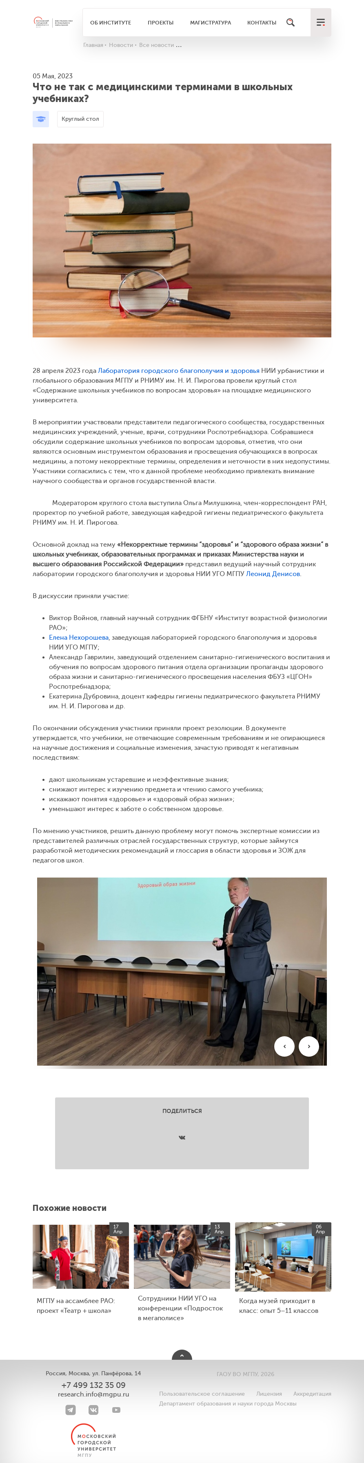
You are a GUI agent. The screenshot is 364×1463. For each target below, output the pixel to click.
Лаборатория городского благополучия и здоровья (179, 371)
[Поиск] (290, 22)
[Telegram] (70, 1410)
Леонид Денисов (273, 574)
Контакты (261, 23)
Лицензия (269, 1394)
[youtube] (116, 1410)
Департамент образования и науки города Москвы (228, 1404)
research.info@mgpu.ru (93, 1394)
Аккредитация (312, 1394)
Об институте (110, 23)
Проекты (160, 23)
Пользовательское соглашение (202, 1394)
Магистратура (210, 23)
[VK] (93, 1410)
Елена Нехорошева (79, 637)
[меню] (321, 22)
